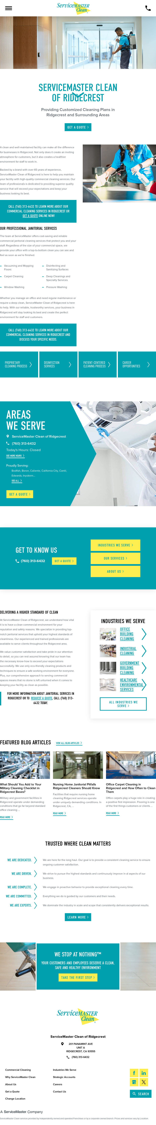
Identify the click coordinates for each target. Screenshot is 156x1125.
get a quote (30, 216)
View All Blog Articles (67, 743)
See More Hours (14, 455)
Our (116, 558)
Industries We (116, 545)
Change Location (15, 1098)
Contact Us (59, 1091)
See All (15, 480)
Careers (57, 1084)
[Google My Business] (134, 1082)
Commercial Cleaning (18, 1069)
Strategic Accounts (64, 1077)
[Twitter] (143, 1082)
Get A (78, 127)
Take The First (78, 977)
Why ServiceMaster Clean (20, 1077)
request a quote (41, 698)
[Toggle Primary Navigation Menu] (8, 8)
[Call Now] (148, 8)
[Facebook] (134, 1073)
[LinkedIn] (143, 1073)
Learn (78, 917)
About (115, 571)
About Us (10, 1084)
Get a (20, 494)
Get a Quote (12, 1091)
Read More (5, 817)
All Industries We (123, 704)
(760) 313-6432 (21, 443)
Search (141, 1094)
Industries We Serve (64, 1069)
